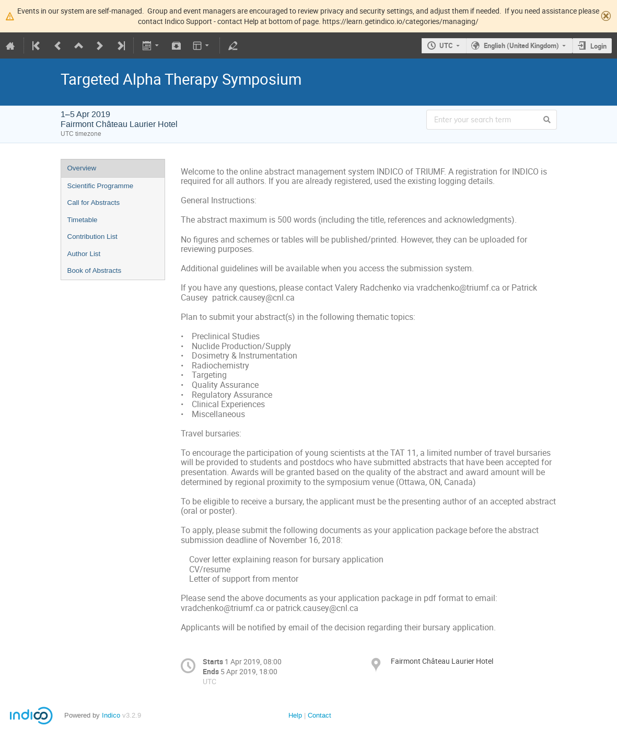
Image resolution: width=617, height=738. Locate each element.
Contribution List (92, 236)
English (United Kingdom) (521, 45)
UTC (446, 45)
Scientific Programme (100, 186)
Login (598, 46)
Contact (319, 715)
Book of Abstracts (94, 270)
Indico (111, 715)
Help (295, 715)
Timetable (82, 220)
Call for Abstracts (93, 202)
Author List (84, 254)
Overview (82, 168)
